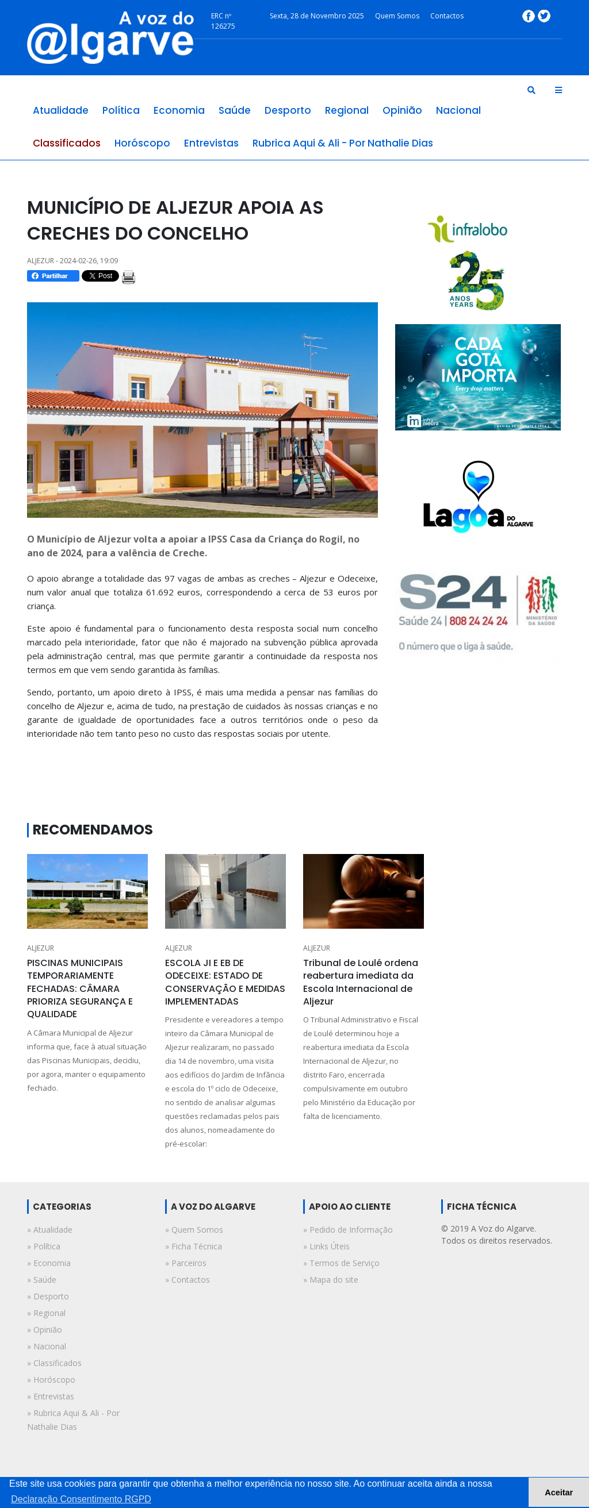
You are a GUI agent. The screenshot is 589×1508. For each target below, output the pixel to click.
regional (347, 110)
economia (179, 110)
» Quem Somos (194, 1229)
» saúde (41, 1279)
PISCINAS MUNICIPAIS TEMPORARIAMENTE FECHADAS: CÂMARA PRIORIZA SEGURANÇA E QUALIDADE (80, 988)
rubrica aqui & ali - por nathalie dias (343, 143)
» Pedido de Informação (348, 1229)
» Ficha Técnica (193, 1246)
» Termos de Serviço (341, 1262)
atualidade (61, 110)
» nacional (46, 1346)
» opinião (44, 1329)
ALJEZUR (40, 948)
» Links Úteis (326, 1246)
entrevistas (211, 143)
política (121, 110)
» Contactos (187, 1279)
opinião (402, 110)
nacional (458, 110)
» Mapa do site (330, 1279)
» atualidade (49, 1229)
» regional (46, 1312)
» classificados (54, 1362)
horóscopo (142, 143)
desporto (288, 110)
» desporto (48, 1296)
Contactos (447, 16)
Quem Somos (397, 16)
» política (43, 1246)
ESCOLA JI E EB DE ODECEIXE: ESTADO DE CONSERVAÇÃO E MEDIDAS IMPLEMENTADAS (225, 982)
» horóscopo (51, 1379)
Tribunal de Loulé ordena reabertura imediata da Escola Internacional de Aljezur (360, 982)
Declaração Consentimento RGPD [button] (81, 1499)
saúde (235, 110)
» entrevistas (50, 1396)
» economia (49, 1262)
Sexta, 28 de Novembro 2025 (317, 16)
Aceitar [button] (559, 1492)
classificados (67, 143)
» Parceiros (185, 1262)
